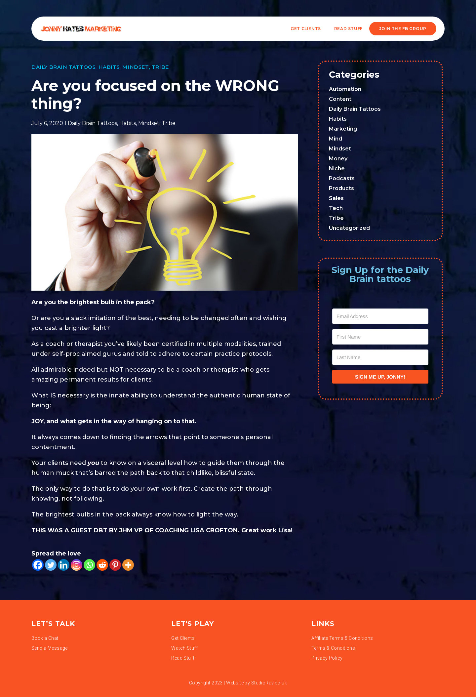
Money (338, 158)
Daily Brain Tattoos (63, 67)
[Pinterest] (115, 565)
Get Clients (306, 28)
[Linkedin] (63, 565)
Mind (335, 139)
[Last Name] (380, 357)
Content (340, 99)
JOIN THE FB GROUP (402, 28)
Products (341, 188)
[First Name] (380, 337)
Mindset (135, 67)
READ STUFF (348, 28)
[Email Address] (380, 316)
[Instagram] (76, 565)
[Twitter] (51, 565)
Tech (336, 208)
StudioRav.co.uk (269, 682)
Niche (337, 168)
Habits (109, 67)
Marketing (343, 129)
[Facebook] (38, 565)
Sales (336, 198)
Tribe (160, 67)
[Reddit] (102, 565)
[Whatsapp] (89, 565)
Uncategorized (349, 228)
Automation (345, 89)
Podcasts (342, 178)
